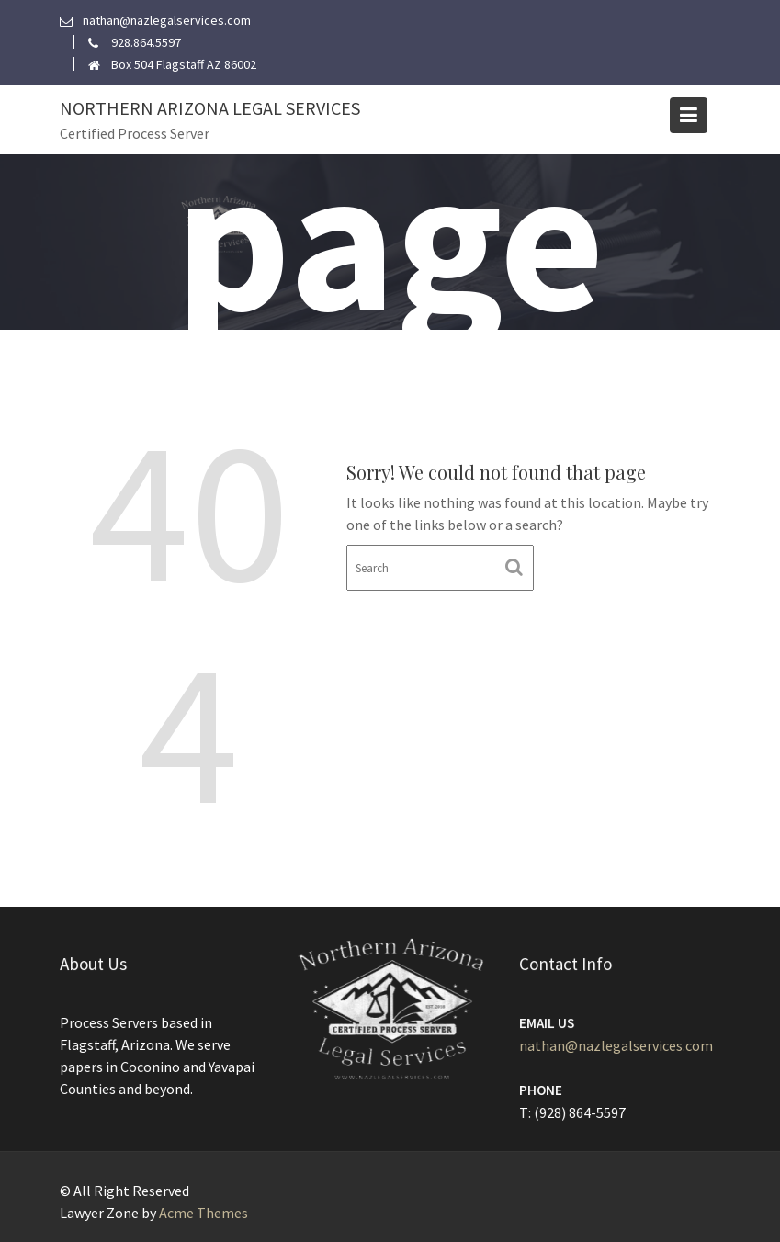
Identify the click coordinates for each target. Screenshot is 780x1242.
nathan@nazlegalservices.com (616, 1045)
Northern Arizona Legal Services (210, 107)
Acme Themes (203, 1212)
